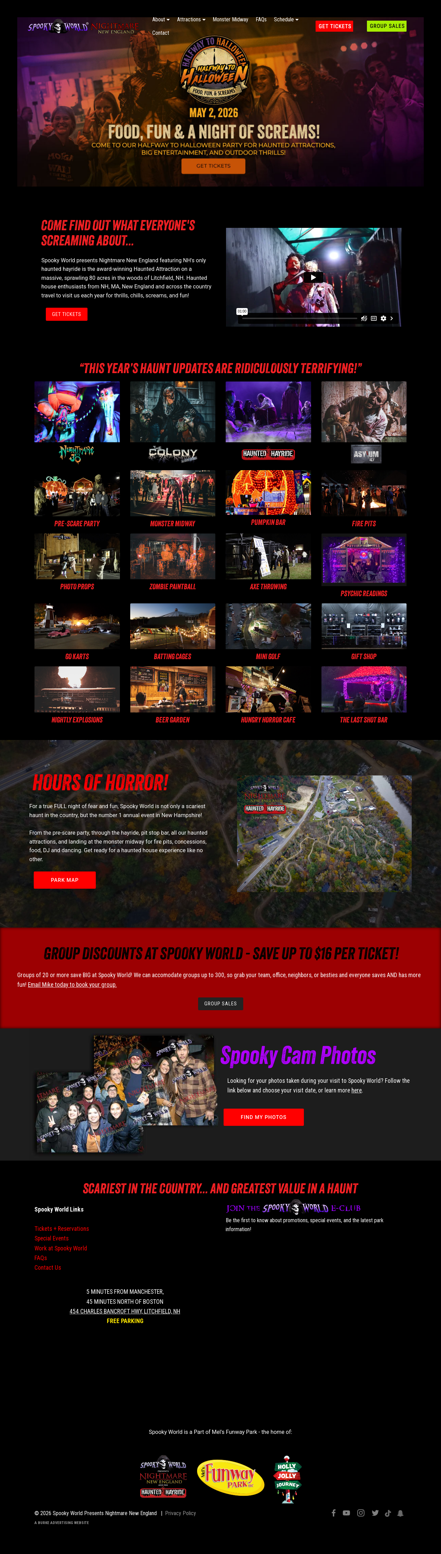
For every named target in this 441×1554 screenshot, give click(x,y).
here (356, 1091)
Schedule (284, 19)
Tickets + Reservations (61, 1230)
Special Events (51, 1239)
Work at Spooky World (60, 1249)
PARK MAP (66, 880)
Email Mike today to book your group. (72, 985)
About (158, 19)
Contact (160, 33)
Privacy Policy (180, 1514)
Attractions (189, 19)
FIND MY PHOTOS (265, 1118)
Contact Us (47, 1269)
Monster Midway (230, 19)
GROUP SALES (220, 1005)
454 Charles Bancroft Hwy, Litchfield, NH (125, 1312)
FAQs (261, 19)
